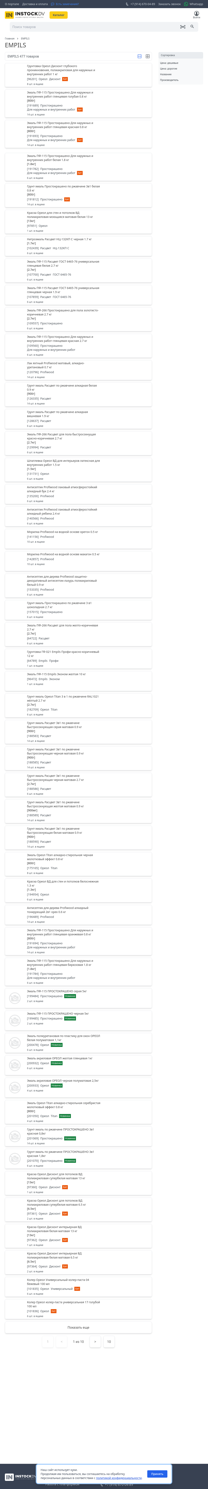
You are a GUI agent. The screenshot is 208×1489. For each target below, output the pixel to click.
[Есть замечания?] (65, 4)
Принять (157, 1474)
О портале (12, 4)
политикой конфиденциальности (119, 1478)
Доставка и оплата (35, 4)
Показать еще (78, 1327)
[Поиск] (192, 27)
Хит (65, 79)
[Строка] (139, 56)
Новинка (70, 996)
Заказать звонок (169, 4)
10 (109, 1341)
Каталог (58, 15)
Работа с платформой (62, 1484)
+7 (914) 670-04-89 (140, 4)
